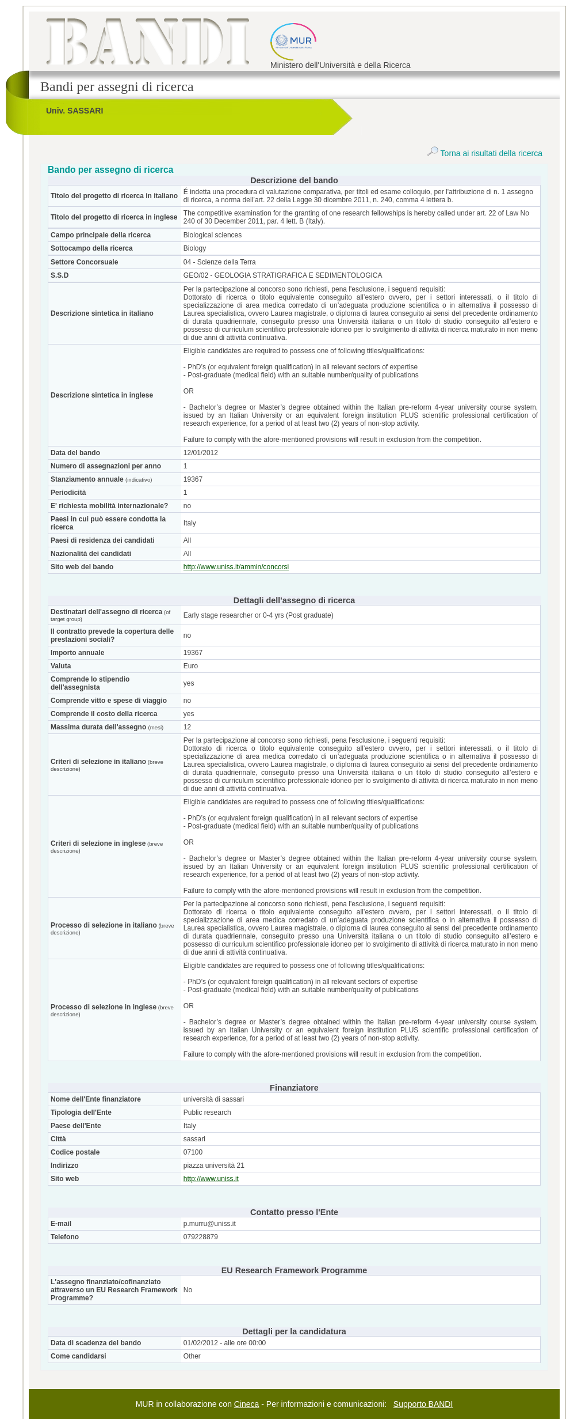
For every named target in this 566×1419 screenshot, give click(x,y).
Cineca (246, 1404)
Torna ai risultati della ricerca (484, 153)
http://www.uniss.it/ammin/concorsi (236, 567)
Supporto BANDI (423, 1404)
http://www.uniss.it (211, 1179)
